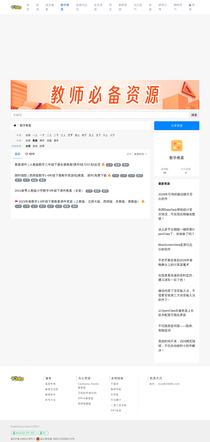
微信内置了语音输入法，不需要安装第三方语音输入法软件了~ (176, 295)
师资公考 (163, 7)
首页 (27, 7)
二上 (49, 135)
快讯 (37, 7)
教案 (35, 140)
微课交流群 (51, 389)
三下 (70, 135)
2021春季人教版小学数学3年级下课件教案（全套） (49, 190)
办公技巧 (138, 7)
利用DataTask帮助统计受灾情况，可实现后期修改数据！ (176, 214)
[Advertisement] (105, 45)
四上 (77, 135)
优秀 (42, 146)
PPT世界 (116, 410)
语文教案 (50, 7)
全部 (28, 135)
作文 (110, 7)
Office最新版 (86, 398)
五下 (98, 135)
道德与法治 (81, 7)
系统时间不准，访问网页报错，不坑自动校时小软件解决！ (176, 346)
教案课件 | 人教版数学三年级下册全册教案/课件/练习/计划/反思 (57, 164)
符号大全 (50, 399)
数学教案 (65, 7)
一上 (35, 135)
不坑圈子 (116, 399)
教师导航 (116, 389)
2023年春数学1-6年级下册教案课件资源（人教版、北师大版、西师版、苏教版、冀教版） (79, 201)
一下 (42, 135)
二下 (56, 135)
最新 (18, 154)
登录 (192, 7)
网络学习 (178, 7)
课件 (42, 140)
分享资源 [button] (177, 125)
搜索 (194, 115)
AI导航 (115, 394)
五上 (91, 135)
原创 (35, 146)
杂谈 (150, 7)
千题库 (115, 383)
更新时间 (139, 154)
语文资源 (98, 7)
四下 (84, 135)
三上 (63, 135)
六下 (112, 135)
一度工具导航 (119, 405)
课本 (56, 140)
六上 (105, 135)
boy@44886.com (169, 383)
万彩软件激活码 (87, 393)
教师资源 (123, 7)
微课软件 (50, 394)
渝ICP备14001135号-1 (23, 438)
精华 (30, 154)
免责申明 (50, 383)
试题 (49, 140)
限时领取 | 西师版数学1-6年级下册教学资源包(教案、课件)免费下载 (61, 175)
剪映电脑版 (84, 403)
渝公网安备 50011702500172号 (57, 438)
